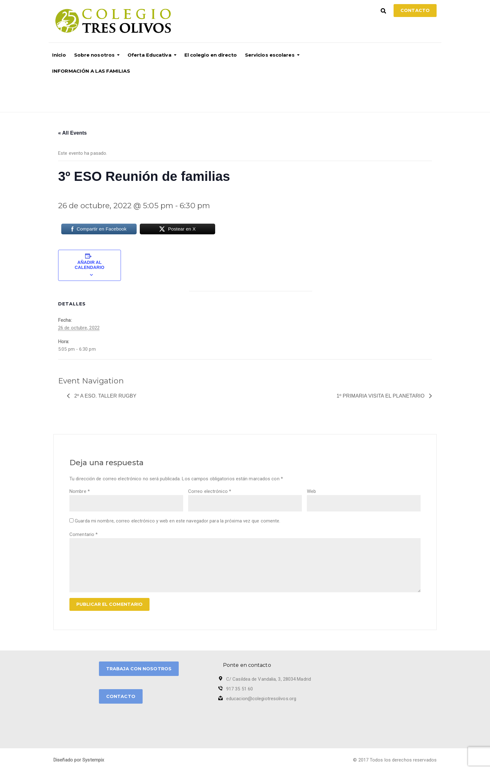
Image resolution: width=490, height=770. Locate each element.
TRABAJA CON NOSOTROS (139, 669)
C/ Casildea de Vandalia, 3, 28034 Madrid (268, 679)
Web (311, 491)
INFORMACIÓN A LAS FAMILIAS (91, 71)
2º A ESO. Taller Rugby (104, 396)
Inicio (59, 55)
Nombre (79, 491)
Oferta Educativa (150, 55)
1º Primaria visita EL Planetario (381, 396)
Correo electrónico (209, 491)
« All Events (72, 133)
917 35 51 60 (239, 689)
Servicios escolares (270, 55)
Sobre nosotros (94, 55)
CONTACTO (120, 696)
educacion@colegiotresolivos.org (261, 698)
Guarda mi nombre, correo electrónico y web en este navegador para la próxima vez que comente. (177, 521)
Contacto (415, 10)
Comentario (83, 534)
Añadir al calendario (89, 265)
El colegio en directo (210, 55)
